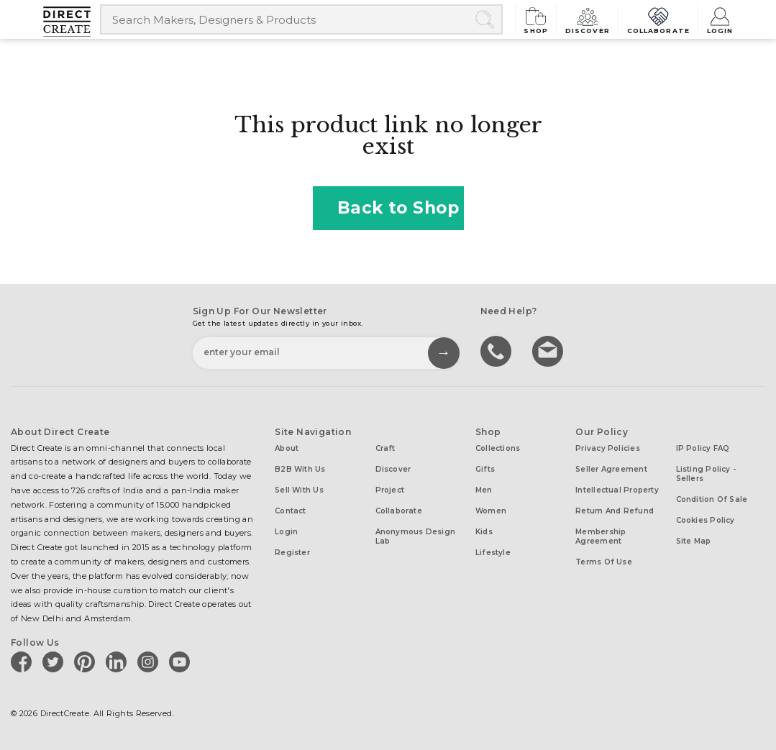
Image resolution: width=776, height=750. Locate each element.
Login (720, 19)
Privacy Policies (607, 448)
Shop (536, 19)
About (286, 448)
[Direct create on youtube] (182, 661)
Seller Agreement (611, 469)
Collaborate (657, 19)
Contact (290, 511)
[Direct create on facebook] (24, 661)
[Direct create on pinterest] (87, 661)
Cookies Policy (705, 520)
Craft (385, 448)
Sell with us (299, 490)
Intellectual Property (617, 490)
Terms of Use (603, 562)
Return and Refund (614, 511)
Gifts (485, 469)
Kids (484, 531)
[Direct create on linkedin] (119, 661)
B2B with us (300, 469)
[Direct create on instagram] (150, 661)
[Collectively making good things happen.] (72, 21)
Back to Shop (388, 208)
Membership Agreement (600, 536)
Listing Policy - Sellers (706, 474)
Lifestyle (493, 552)
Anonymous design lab (415, 536)
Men (484, 490)
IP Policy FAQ (703, 448)
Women (490, 511)
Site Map (693, 541)
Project (390, 490)
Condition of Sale (712, 499)
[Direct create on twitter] (55, 661)
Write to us (549, 350)
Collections (497, 448)
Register (292, 552)
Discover (587, 19)
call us (497, 350)
